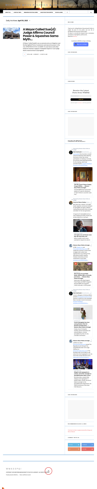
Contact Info (17, 12)
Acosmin (29, 476)
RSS (74, 451)
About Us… (8, 12)
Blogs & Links (59, 12)
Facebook (88, 446)
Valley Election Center (46, 12)
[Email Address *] (81, 97)
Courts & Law (44, 55)
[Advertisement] (81, 68)
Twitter (74, 446)
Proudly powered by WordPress (12, 476)
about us (75, 37)
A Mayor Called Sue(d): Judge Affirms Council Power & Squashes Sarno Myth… (40, 36)
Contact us (80, 104)
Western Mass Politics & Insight (36, 5)
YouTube (88, 451)
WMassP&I (14, 470)
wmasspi (36, 55)
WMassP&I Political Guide (31, 12)
